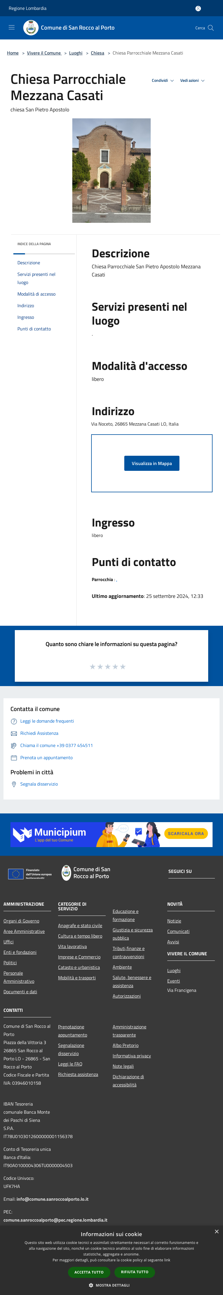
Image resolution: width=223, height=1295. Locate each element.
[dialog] (111, 1260)
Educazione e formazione (126, 915)
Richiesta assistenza (78, 1074)
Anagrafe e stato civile (80, 925)
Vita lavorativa (72, 946)
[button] (111, 1285)
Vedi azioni (193, 80)
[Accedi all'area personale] (198, 9)
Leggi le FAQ (70, 1063)
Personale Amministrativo (18, 977)
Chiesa (97, 52)
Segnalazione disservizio (71, 1049)
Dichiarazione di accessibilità (128, 1080)
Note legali (123, 1066)
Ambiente (122, 966)
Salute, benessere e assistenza (132, 981)
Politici (10, 962)
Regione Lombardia (27, 8)
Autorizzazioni (127, 995)
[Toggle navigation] (11, 27)
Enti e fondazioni (20, 952)
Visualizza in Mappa (152, 463)
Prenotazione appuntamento (72, 1030)
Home (13, 52)
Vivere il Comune (44, 52)
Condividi (164, 80)
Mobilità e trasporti (77, 977)
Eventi (173, 980)
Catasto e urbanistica (79, 967)
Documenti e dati (20, 991)
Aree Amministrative (24, 931)
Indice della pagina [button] (34, 244)
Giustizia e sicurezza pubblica (133, 933)
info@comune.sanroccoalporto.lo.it (53, 1198)
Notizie (174, 920)
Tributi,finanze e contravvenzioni (129, 952)
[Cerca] (210, 27)
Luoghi (75, 52)
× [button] (216, 1232)
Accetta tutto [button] (89, 1272)
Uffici (8, 941)
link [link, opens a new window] (167, 1260)
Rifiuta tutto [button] (135, 1271)
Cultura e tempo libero (80, 935)
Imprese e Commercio (79, 956)
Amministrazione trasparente (129, 1030)
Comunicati (178, 931)
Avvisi (173, 941)
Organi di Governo (21, 920)
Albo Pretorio (126, 1045)
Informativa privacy (132, 1055)
